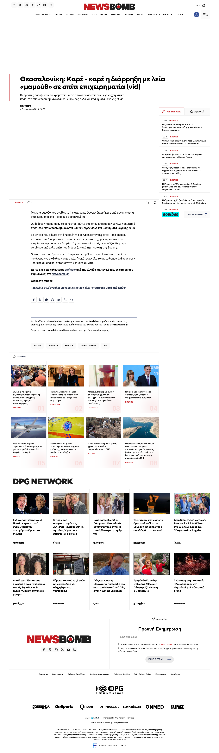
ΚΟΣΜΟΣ (104, 15)
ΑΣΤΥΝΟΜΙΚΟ (17, 203)
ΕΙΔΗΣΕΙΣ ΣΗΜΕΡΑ (88, 346)
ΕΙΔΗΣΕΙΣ (69, 346)
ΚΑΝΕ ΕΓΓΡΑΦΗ (159, 659)
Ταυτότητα (43, 674)
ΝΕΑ (105, 346)
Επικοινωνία (160, 674)
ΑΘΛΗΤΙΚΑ (115, 15)
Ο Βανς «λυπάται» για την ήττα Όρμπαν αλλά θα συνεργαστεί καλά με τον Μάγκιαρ (184, 142)
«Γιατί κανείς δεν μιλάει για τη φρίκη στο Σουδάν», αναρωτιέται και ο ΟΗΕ (102, 446)
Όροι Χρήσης (58, 674)
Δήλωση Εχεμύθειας (76, 674)
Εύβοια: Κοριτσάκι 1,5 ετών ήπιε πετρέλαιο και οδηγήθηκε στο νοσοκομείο (69, 585)
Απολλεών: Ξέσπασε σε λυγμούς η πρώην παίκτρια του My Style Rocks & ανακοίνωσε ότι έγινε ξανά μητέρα (29, 587)
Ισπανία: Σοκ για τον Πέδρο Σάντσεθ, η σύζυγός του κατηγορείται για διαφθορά (138, 394)
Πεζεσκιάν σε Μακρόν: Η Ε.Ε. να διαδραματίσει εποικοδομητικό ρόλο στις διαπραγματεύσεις (182, 127)
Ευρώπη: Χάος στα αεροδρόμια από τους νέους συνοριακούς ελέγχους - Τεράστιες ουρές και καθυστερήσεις (26, 397)
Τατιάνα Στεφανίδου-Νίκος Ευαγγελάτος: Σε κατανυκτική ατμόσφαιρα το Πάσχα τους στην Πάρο (64, 396)
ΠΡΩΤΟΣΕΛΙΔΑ (153, 15)
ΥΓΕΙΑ (94, 15)
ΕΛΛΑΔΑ (58, 15)
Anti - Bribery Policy (142, 674)
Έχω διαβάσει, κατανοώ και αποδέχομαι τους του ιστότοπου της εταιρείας (159, 644)
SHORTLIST (168, 15)
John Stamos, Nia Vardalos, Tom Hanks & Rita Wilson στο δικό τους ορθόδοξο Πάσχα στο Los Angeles (190, 525)
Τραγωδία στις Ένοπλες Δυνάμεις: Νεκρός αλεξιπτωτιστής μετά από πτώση (78, 287)
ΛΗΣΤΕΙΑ (37, 346)
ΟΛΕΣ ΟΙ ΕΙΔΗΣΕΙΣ (43, 15)
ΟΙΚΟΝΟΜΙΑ (83, 15)
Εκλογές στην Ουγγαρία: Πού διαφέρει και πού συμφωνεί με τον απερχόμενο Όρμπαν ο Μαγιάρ (27, 526)
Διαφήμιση (175, 674)
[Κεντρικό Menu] (205, 14)
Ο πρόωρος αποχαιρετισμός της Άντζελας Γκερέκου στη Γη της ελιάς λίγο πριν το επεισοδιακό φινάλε (68, 526)
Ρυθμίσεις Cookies (121, 674)
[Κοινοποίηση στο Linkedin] (59, 300)
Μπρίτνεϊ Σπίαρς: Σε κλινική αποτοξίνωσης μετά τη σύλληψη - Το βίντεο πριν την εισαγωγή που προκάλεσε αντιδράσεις (101, 397)
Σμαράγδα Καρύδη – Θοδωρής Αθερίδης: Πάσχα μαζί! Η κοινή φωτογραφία (146, 585)
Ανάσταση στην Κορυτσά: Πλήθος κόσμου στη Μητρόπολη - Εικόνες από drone (189, 585)
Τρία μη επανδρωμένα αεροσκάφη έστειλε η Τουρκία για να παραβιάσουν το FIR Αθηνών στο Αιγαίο (27, 448)
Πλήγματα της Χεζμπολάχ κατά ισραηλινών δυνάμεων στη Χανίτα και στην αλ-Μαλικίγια (184, 201)
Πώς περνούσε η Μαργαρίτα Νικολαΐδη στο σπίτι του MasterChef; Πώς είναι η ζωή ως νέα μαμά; (109, 585)
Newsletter (53, 330)
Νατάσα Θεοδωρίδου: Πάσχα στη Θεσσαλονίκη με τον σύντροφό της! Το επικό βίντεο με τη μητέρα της (108, 526)
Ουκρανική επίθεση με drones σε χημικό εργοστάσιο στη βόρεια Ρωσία (182, 155)
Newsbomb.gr (60, 274)
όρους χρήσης (167, 644)
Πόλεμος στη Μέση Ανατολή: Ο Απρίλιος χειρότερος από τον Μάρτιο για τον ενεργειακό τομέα (181, 187)
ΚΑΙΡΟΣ (140, 15)
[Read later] (155, 203)
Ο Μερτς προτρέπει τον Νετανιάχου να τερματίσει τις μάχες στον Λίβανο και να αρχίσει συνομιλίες (181, 170)
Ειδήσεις (70, 269)
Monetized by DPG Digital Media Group (118, 718)
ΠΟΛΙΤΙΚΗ (70, 15)
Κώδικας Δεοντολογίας (99, 674)
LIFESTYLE (129, 15)
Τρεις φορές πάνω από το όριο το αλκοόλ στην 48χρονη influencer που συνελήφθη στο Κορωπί (148, 525)
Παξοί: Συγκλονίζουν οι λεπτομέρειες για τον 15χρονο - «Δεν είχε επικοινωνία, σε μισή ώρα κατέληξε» (64, 448)
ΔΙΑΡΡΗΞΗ (53, 346)
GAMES (180, 15)
